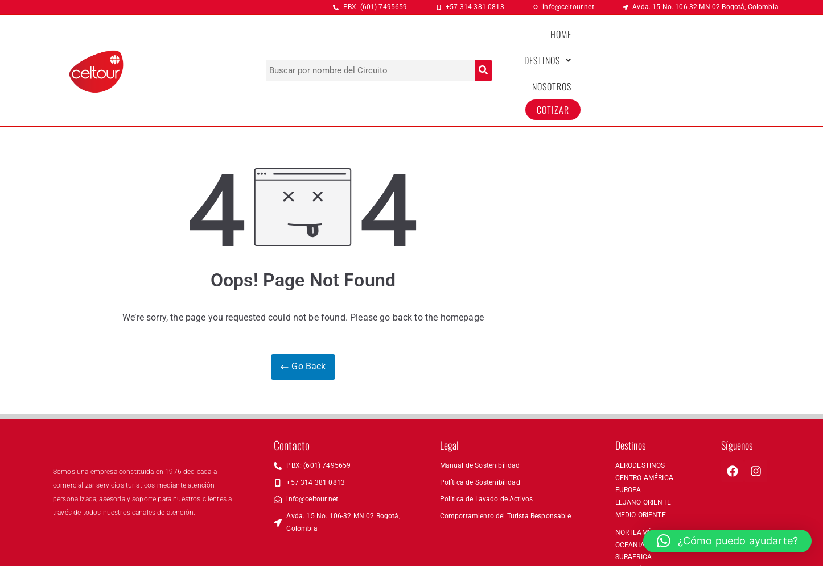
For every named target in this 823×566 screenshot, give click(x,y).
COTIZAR (745, 42)
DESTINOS (627, 42)
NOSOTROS (688, 42)
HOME (574, 42)
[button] (627, 43)
